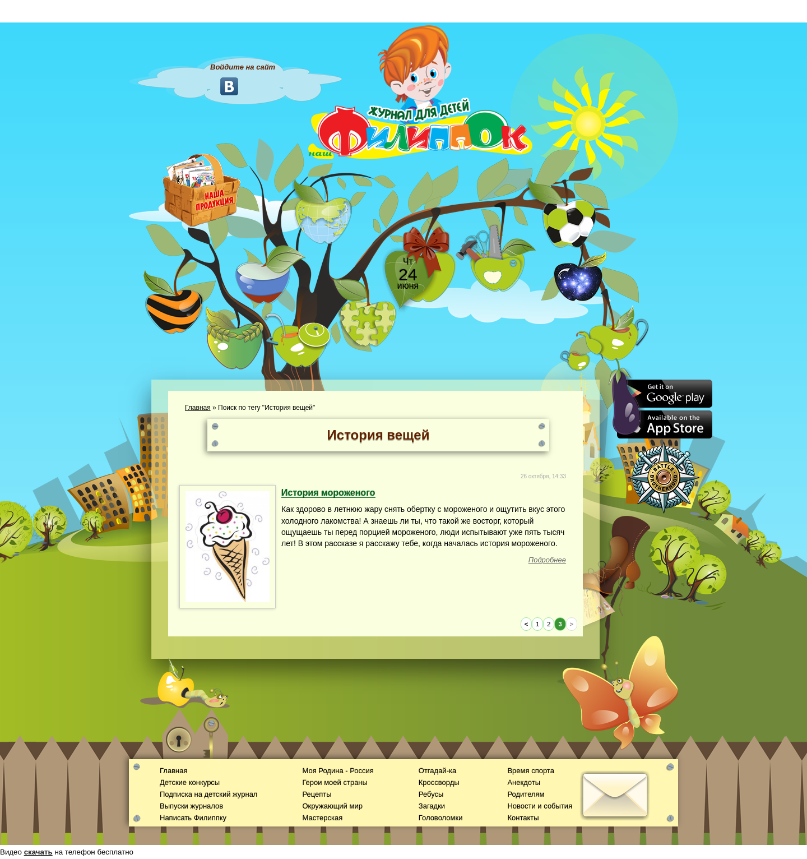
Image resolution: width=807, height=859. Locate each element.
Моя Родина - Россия (337, 770)
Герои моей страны (334, 782)
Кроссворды (439, 782)
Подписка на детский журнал (208, 794)
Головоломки (441, 818)
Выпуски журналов (191, 806)
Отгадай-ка (437, 770)
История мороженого (328, 492)
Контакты (523, 818)
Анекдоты (523, 782)
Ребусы (431, 794)
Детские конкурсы (190, 782)
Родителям (525, 794)
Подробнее (547, 560)
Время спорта (530, 770)
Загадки (432, 806)
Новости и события (539, 806)
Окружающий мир (332, 806)
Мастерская (322, 818)
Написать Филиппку (193, 818)
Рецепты (316, 794)
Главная (198, 408)
